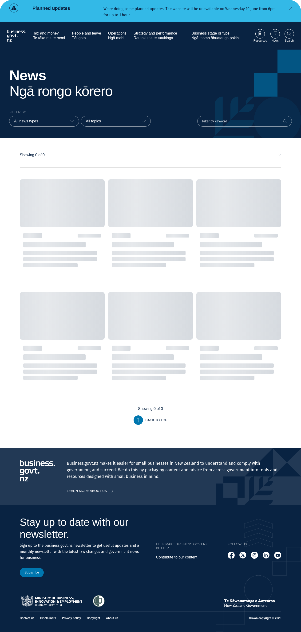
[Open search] (289, 35)
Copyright (93, 618)
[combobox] (44, 121)
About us (112, 618)
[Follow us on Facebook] (231, 555)
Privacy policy (71, 618)
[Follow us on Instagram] (254, 555)
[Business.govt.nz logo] (16, 35)
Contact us (27, 618)
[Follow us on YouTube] (277, 555)
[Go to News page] (275, 35)
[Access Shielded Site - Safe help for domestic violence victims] (99, 601)
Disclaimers (48, 618)
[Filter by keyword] (245, 121)
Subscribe (31, 572)
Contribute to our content (176, 557)
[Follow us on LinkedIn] (266, 555)
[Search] (285, 121)
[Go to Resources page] (260, 35)
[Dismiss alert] (290, 8)
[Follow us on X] (242, 555)
